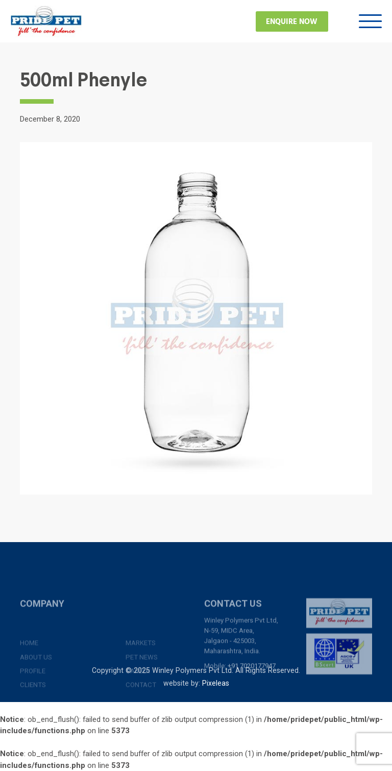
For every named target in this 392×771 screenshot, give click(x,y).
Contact (141, 713)
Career (138, 699)
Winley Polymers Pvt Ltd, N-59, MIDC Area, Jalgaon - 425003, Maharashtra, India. (241, 652)
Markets (141, 671)
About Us (36, 685)
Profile (32, 699)
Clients (33, 713)
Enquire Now (291, 22)
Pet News (142, 685)
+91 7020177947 (252, 682)
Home (29, 671)
